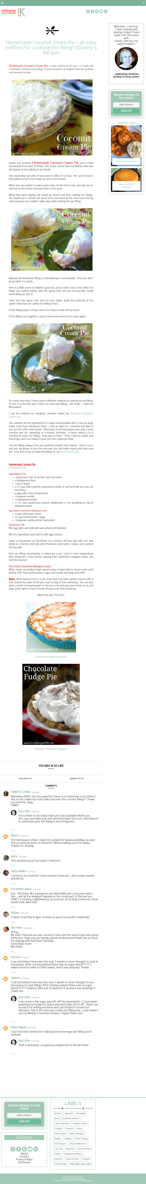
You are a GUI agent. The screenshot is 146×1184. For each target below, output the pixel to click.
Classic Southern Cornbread (126, 185)
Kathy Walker (19, 871)
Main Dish (70, 1149)
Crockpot (58, 1129)
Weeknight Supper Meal (81, 1164)
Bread (57, 1119)
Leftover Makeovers (77, 1144)
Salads (57, 1154)
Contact (18, 3)
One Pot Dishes (84, 1149)
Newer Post (76, 779)
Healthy (58, 1139)
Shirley (15, 913)
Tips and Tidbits (110, 3)
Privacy (32, 3)
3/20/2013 (35, 812)
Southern (86, 1159)
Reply (13, 830)
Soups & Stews (72, 1159)
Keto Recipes (60, 1144)
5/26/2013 (25, 958)
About (5, 3)
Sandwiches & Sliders (73, 1154)
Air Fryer (58, 1113)
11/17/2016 (32, 1028)
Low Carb (59, 1149)
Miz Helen (17, 927)
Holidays (68, 1139)
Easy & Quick (60, 1134)
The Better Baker (21, 889)
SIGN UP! (126, 111)
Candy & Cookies (80, 1124)
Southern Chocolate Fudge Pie (51, 749)
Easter (79, 1129)
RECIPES (45, 3)
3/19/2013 (35, 792)
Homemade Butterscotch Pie (51, 657)
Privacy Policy (24, 1159)
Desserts (69, 1129)
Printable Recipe (18, 468)
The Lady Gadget (87, 1180)
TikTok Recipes (61, 1164)
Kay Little (24, 811)
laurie (14, 856)
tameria (15, 957)
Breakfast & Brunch (71, 1119)
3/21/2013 (32, 872)
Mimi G (15, 835)
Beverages (81, 1113)
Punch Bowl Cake (69, 452)
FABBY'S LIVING (20, 792)
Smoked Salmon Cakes (126, 161)
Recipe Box (60, 3)
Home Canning (81, 1139)
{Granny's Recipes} (83, 3)
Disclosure (24, 1162)
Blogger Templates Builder (75, 1179)
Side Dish (58, 1159)
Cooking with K (78, 1177)
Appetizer (69, 1113)
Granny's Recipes (76, 1134)
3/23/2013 (28, 928)
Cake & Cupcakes (62, 1124)
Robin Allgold (19, 1027)
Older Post (25, 779)
